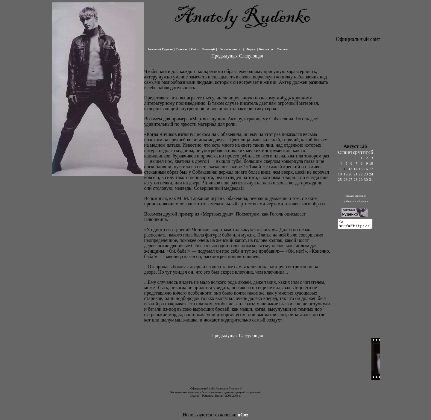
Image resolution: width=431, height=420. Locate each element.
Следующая (251, 55)
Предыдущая (224, 55)
